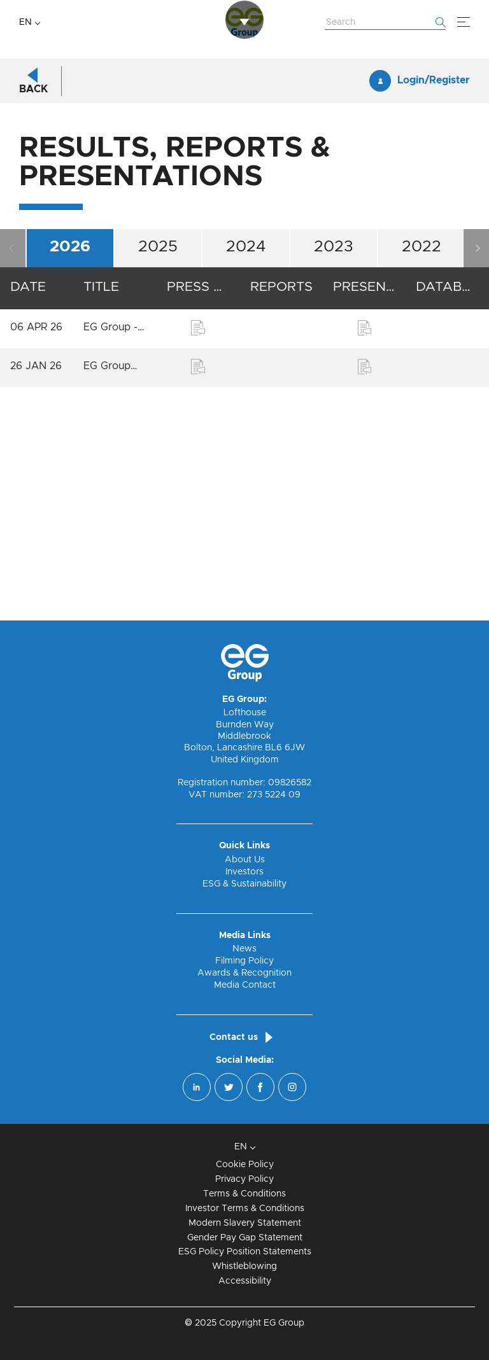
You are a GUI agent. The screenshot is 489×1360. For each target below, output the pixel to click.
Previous (12, 482)
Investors (244, 871)
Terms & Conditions (244, 1193)
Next (476, 482)
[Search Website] (385, 23)
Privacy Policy (244, 1179)
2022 (421, 480)
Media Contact (245, 985)
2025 (158, 480)
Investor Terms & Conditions (244, 1208)
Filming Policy (244, 961)
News (244, 949)
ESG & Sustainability (244, 884)
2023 (333, 480)
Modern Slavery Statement (244, 1223)
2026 (70, 480)
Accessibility (244, 1281)
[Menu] (463, 22)
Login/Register (433, 314)
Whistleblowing (244, 1267)
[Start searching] (441, 22)
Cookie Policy (245, 1164)
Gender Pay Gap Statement (244, 1237)
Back (33, 323)
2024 (246, 480)
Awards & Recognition (244, 973)
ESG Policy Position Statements (244, 1252)
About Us (245, 859)
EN (25, 22)
